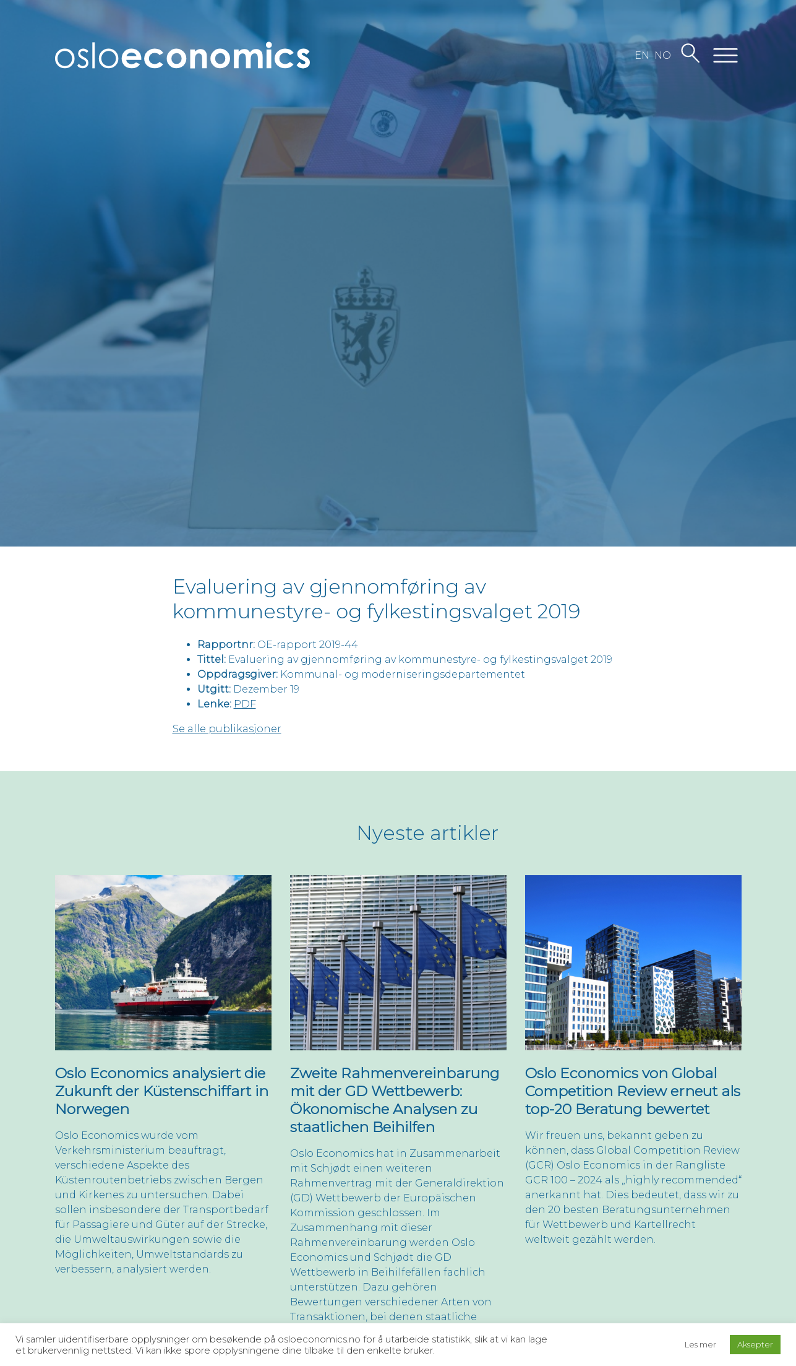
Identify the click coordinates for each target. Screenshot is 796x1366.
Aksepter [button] (755, 1344)
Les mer (700, 1344)
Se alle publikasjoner (227, 729)
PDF (245, 704)
